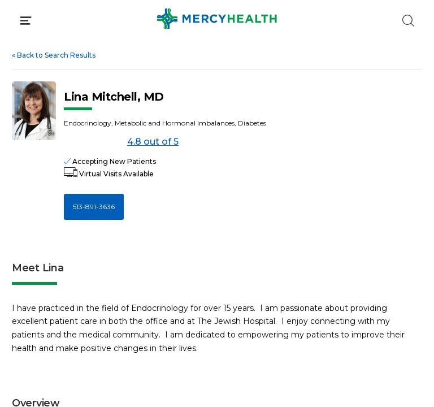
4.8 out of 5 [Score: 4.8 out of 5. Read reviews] (121, 142)
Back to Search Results (54, 55)
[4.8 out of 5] (93, 142)
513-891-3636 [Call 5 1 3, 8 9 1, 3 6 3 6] (94, 206)
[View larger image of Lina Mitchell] (34, 110)
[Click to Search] (408, 21)
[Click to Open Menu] (26, 21)
